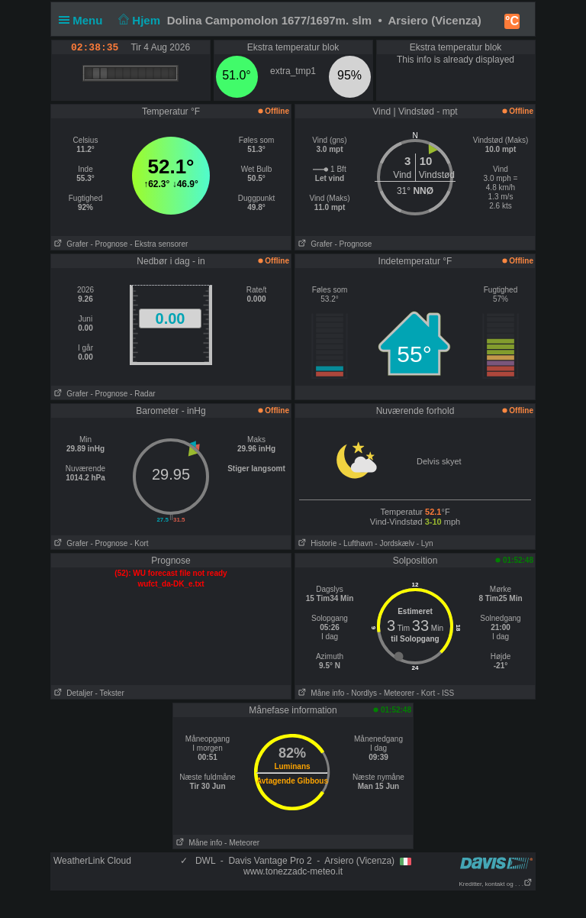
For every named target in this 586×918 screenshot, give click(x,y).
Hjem (138, 20)
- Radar (142, 394)
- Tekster (109, 693)
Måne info (319, 693)
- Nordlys (361, 693)
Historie (315, 543)
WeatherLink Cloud (92, 860)
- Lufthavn (355, 543)
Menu (84, 20)
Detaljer (72, 693)
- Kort (139, 543)
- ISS (445, 693)
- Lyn (425, 543)
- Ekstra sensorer (159, 244)
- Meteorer (396, 693)
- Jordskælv (394, 543)
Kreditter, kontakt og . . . (496, 884)
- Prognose (108, 244)
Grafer (70, 244)
